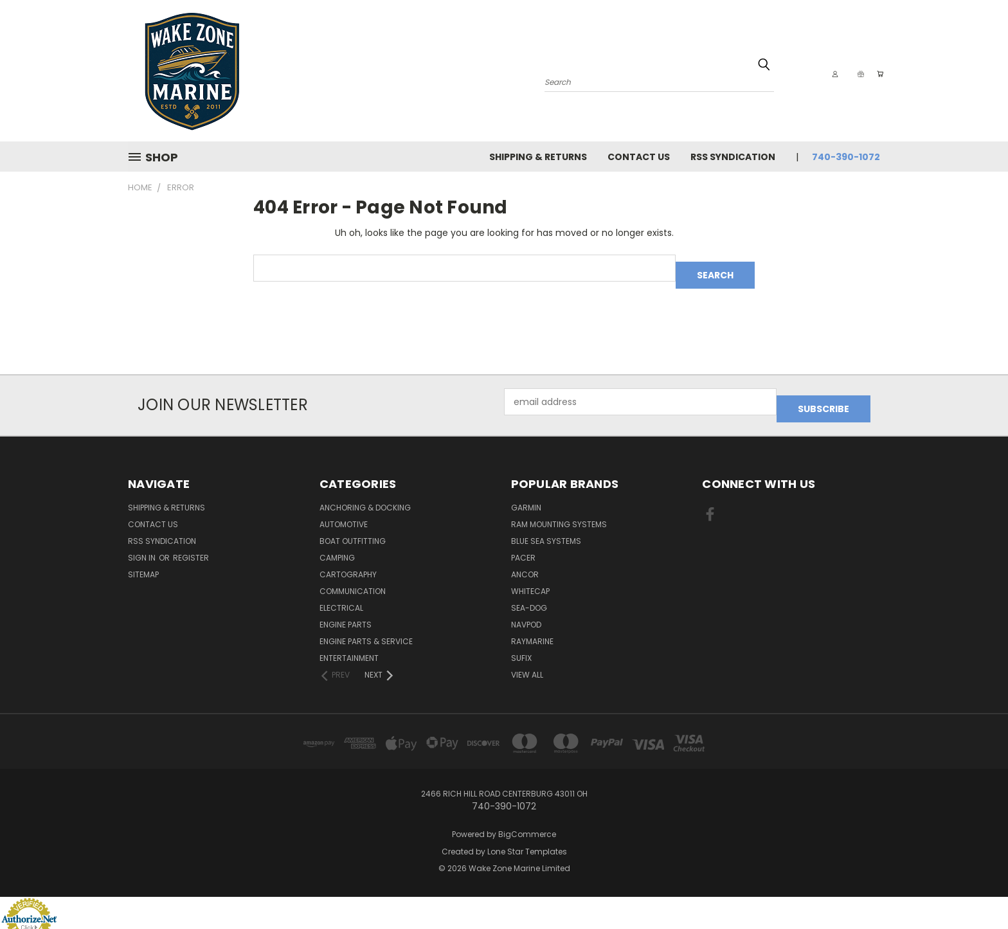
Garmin (526, 493)
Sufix (521, 643)
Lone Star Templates (527, 837)
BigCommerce (527, 820)
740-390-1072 (846, 156)
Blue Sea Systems (546, 526)
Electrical (341, 593)
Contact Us (639, 156)
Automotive (344, 510)
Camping (337, 543)
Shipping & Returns (538, 156)
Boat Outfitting (353, 526)
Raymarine (532, 627)
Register (191, 543)
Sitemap (143, 560)
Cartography (348, 560)
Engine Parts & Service (366, 627)
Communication (353, 577)
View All (527, 660)
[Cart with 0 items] (876, 74)
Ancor (525, 560)
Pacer (523, 543)
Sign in (143, 543)
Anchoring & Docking (365, 493)
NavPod (526, 610)
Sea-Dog (529, 593)
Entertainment (349, 643)
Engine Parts (346, 610)
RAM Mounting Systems (559, 510)
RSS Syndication (732, 156)
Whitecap (530, 577)
